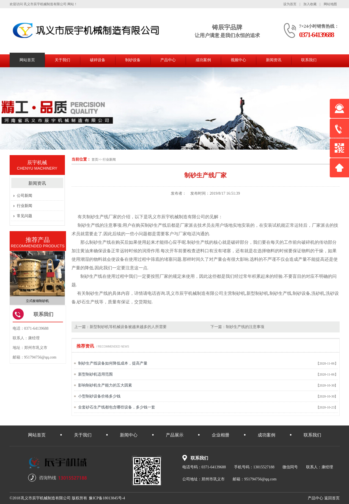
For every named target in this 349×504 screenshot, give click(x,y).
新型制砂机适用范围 (95, 374)
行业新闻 (109, 159)
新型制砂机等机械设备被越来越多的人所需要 (128, 327)
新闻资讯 (273, 60)
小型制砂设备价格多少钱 (99, 396)
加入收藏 (310, 4)
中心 (315, 498)
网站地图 (330, 4)
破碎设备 (97, 60)
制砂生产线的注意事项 (245, 327)
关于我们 (62, 60)
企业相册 (220, 435)
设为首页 (289, 4)
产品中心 (168, 60)
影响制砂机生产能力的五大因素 (105, 385)
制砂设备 (133, 60)
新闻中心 (129, 435)
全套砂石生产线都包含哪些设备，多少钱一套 (116, 407)
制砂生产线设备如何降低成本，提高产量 (112, 363)
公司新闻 (24, 196)
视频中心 (238, 60)
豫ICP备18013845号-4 (107, 498)
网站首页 (27, 60)
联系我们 (309, 60)
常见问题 (24, 216)
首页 (95, 159)
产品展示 (174, 435)
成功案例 (203, 60)
